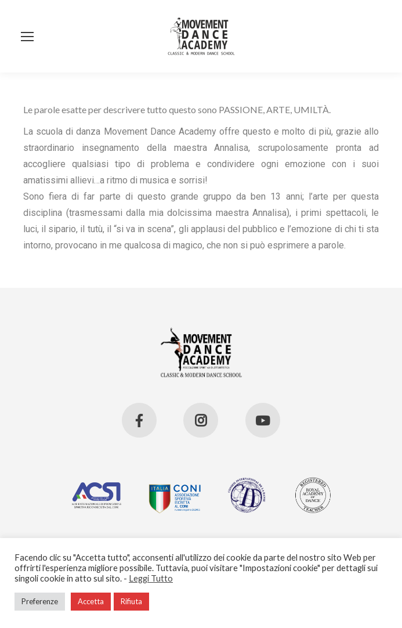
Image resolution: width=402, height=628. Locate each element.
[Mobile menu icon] (27, 37)
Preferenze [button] (39, 601)
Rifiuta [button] (131, 601)
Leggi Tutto (151, 578)
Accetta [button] (91, 601)
